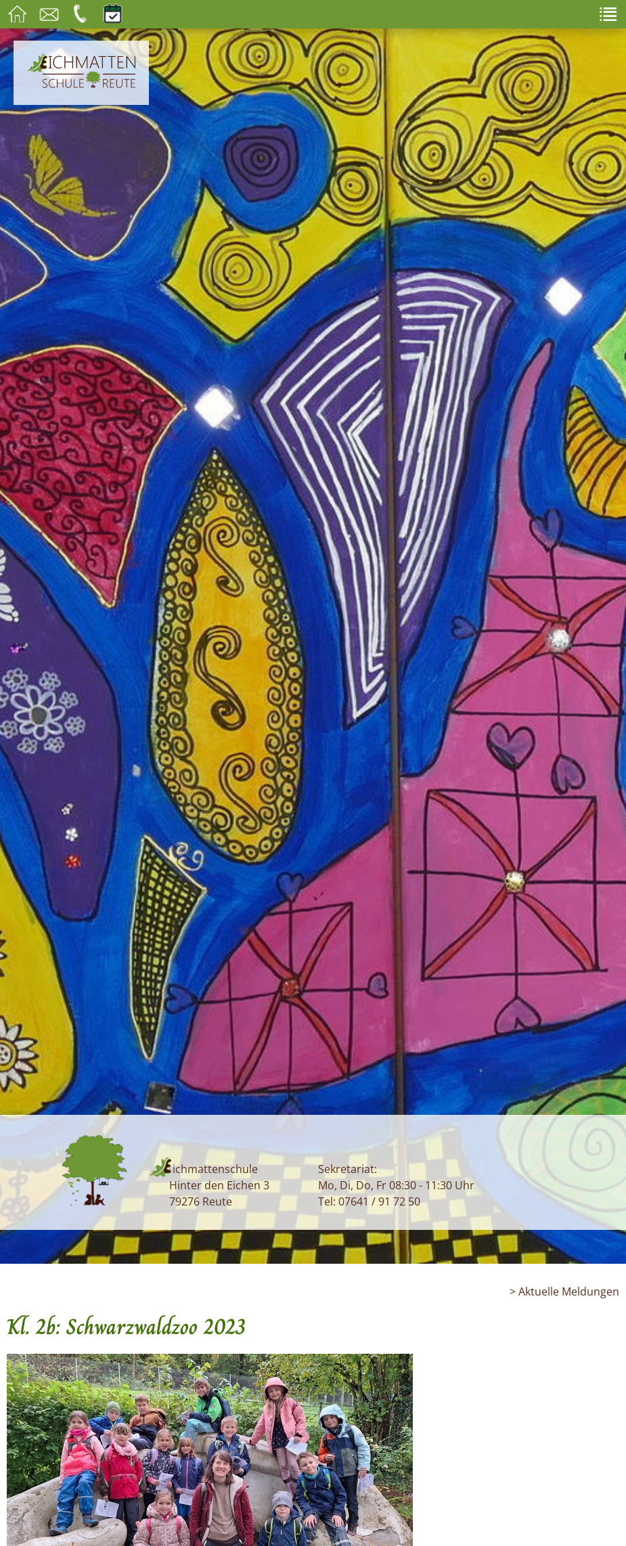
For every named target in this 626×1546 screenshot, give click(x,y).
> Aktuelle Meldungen (564, 1291)
